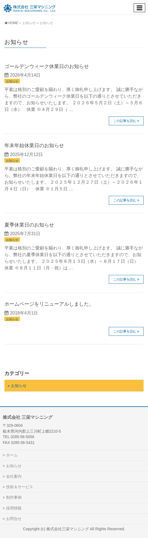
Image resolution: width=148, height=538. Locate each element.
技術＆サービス (19, 487)
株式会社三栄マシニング (68, 529)
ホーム (12, 455)
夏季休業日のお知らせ (29, 225)
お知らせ (12, 81)
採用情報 (14, 508)
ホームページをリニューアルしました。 (49, 304)
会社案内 (14, 476)
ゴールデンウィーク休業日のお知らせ (46, 66)
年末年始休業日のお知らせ (34, 145)
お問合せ (14, 518)
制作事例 (14, 497)
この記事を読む (124, 121)
